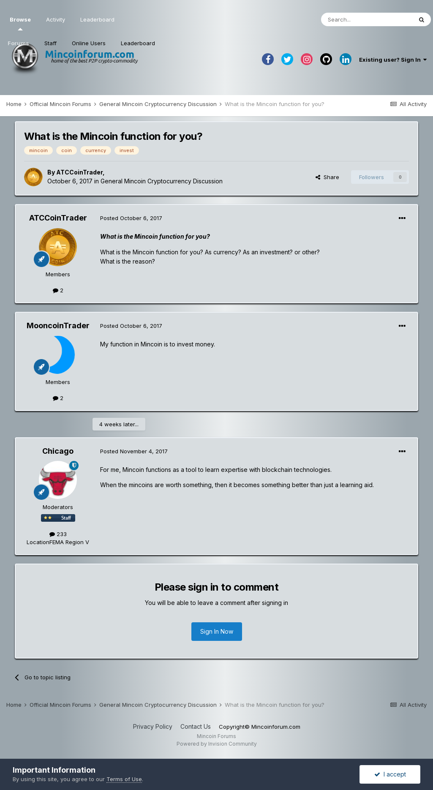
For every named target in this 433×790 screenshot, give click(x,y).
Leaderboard (138, 43)
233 (58, 534)
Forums (18, 43)
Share (327, 177)
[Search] (366, 19)
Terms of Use (124, 779)
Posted (131, 218)
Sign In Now (216, 631)
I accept (390, 774)
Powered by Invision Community (217, 744)
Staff (50, 43)
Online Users (89, 43)
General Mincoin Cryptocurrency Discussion (162, 181)
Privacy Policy (152, 726)
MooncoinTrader (58, 325)
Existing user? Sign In (393, 59)
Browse (20, 23)
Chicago (58, 451)
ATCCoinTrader (79, 172)
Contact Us (195, 726)
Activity (55, 19)
